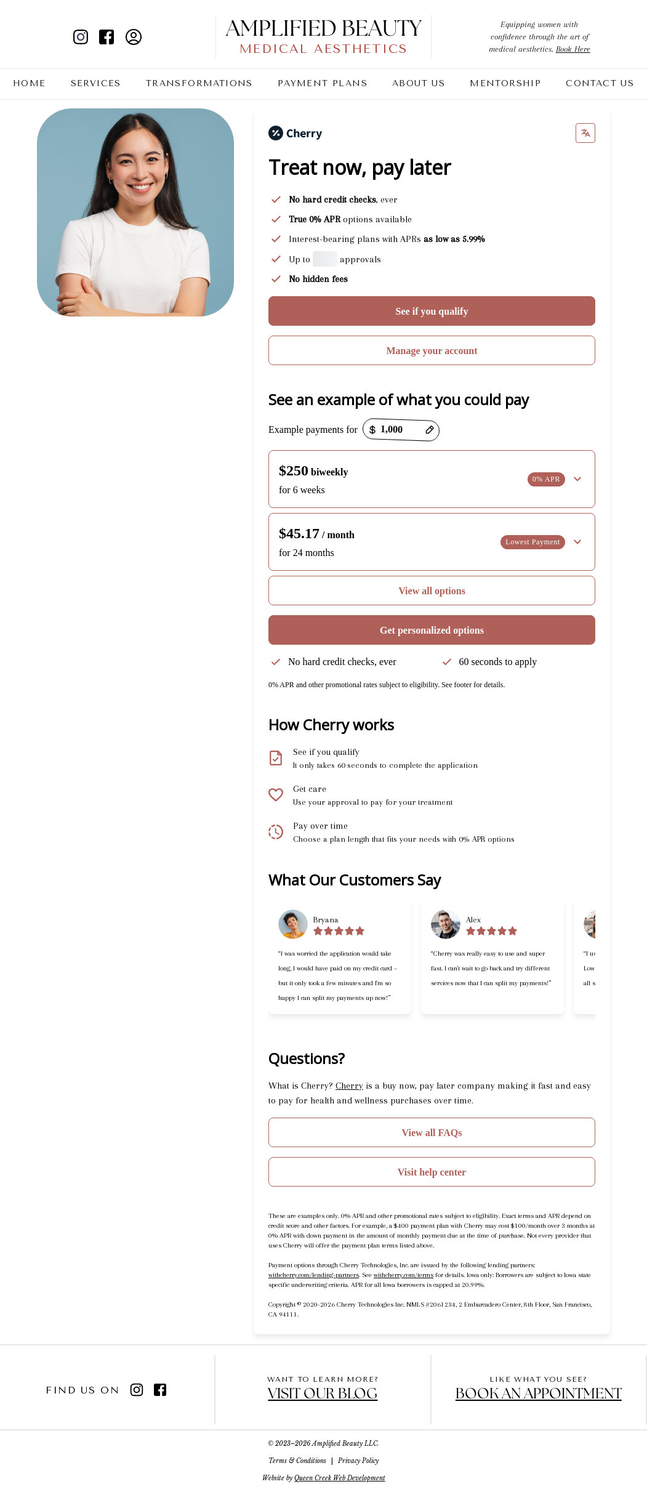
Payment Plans (323, 83)
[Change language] (585, 133)
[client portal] (133, 37)
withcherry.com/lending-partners (313, 1275)
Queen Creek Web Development (339, 1478)
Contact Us (600, 83)
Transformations (199, 83)
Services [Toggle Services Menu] (96, 84)
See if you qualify (432, 311)
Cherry (349, 1085)
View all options (431, 591)
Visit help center (432, 1172)
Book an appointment (539, 1394)
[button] (431, 479)
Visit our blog (322, 1394)
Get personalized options (432, 630)
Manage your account (431, 350)
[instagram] (85, 37)
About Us (418, 83)
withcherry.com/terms (403, 1275)
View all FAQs (432, 1132)
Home (29, 83)
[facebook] (106, 37)
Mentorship (505, 83)
